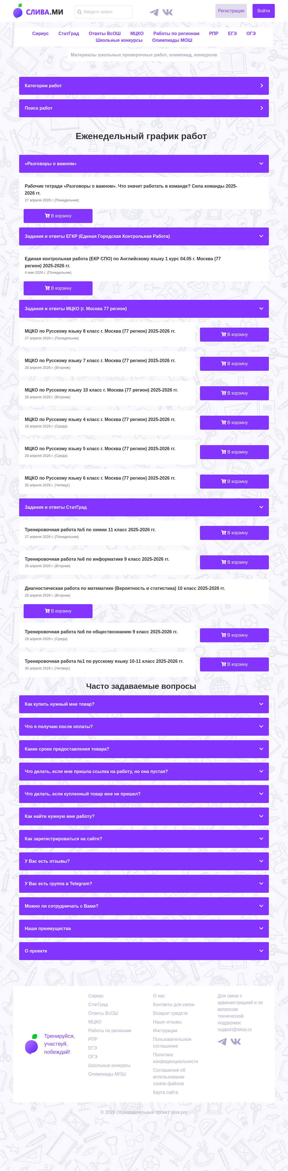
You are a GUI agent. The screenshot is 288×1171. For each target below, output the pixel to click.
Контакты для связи (173, 1053)
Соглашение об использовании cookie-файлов (169, 1125)
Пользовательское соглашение (172, 1091)
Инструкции (165, 1079)
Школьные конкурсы (119, 40)
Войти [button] (263, 10)
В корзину (58, 264)
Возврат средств (170, 1061)
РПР (213, 33)
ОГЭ (251, 33)
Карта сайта (165, 1140)
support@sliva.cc (235, 1078)
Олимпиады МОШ (172, 40)
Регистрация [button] (231, 10)
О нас (159, 1044)
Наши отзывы (167, 1070)
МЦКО (136, 33)
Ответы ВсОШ (105, 33)
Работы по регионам (176, 33)
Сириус (40, 33)
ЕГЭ (232, 33)
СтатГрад (68, 33)
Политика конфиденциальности (175, 1106)
